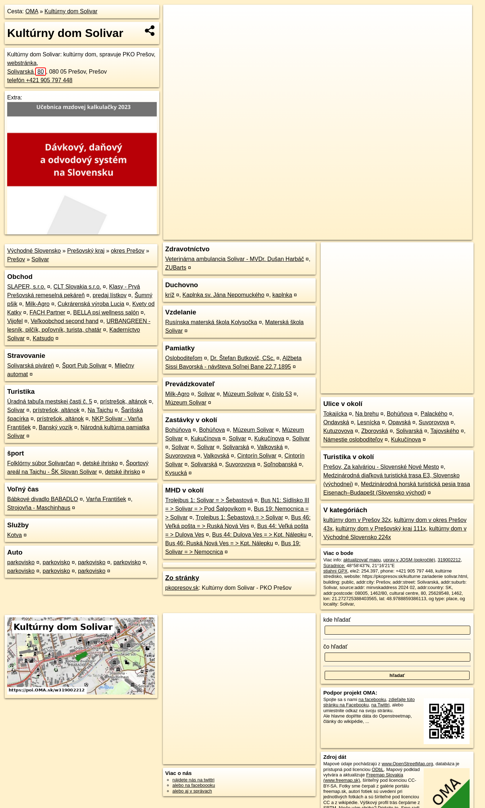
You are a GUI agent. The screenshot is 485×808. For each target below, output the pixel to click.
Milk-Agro (37, 304)
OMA (31, 11)
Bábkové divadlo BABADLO (42, 499)
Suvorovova (180, 456)
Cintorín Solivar (256, 456)
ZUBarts (176, 268)
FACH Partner (47, 312)
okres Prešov (127, 251)
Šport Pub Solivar (84, 366)
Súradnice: (334, 565)
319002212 (449, 559)
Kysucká (176, 473)
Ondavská (336, 422)
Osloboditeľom (183, 358)
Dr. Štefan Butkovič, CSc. (242, 358)
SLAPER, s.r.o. (26, 287)
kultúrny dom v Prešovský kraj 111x (381, 529)
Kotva (14, 535)
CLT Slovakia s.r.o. (77, 287)
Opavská (399, 422)
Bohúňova (178, 430)
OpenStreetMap (350, 234)
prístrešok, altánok (123, 401)
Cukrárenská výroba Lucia (91, 304)
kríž (170, 295)
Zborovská (374, 431)
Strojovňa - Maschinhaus (38, 508)
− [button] (175, 28)
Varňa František (106, 499)
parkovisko (20, 562)
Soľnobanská (280, 464)
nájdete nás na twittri (194, 780)
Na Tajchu (100, 410)
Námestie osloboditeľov (353, 439)
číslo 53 (282, 394)
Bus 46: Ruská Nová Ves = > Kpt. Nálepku (219, 543)
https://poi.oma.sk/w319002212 (440, 234)
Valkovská (270, 447)
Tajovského (444, 431)
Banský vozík (55, 427)
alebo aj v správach (192, 791)
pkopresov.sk (182, 588)
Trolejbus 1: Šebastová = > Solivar (239, 517)
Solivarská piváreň (30, 366)
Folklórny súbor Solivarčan (41, 463)
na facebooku (372, 699)
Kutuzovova (338, 431)
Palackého (433, 414)
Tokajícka (335, 414)
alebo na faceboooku (194, 785)
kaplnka (282, 295)
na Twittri (380, 704)
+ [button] (175, 16)
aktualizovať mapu (362, 559)
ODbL (377, 769)
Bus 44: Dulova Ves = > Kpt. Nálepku (259, 535)
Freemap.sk (387, 234)
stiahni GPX (335, 571)
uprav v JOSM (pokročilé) (409, 559)
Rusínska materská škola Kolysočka (211, 322)
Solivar (40, 259)
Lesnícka (368, 422)
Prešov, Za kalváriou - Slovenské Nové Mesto (381, 467)
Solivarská (26, 71)
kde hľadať (337, 620)
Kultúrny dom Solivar (71, 11)
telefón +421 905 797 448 (39, 80)
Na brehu (367, 414)
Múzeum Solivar (243, 394)
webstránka (22, 63)
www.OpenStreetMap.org (407, 763)
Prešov (16, 259)
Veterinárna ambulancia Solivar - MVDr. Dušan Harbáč (234, 259)
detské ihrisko (100, 463)
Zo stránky (182, 578)
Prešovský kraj (85, 251)
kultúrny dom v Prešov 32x (357, 520)
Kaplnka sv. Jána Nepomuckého (223, 295)
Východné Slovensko (34, 251)
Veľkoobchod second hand (65, 321)
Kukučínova (206, 438)
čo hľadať (335, 647)
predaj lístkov (109, 295)
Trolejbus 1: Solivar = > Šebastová (209, 500)
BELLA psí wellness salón (106, 312)
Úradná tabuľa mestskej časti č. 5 (49, 401)
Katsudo (43, 338)
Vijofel (15, 321)
